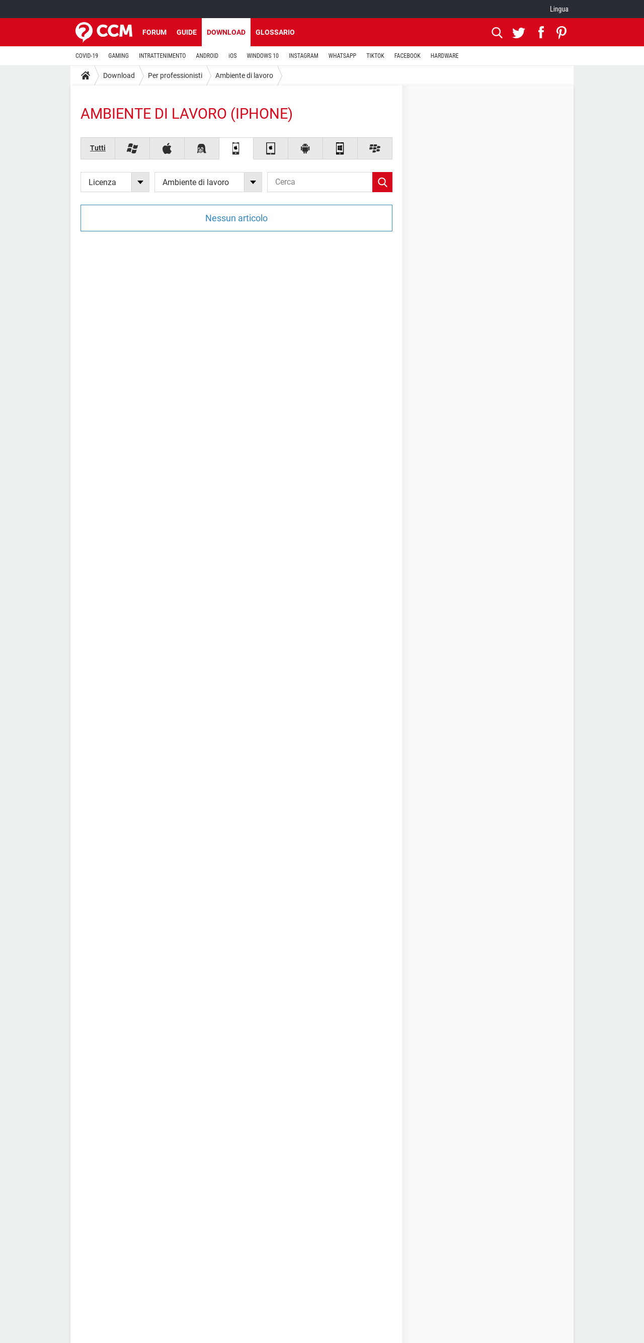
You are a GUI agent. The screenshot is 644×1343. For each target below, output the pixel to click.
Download (226, 32)
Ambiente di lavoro (244, 75)
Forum (154, 32)
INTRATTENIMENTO (162, 55)
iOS (232, 55)
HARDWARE (445, 55)
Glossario (275, 32)
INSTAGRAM (303, 55)
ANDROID (207, 55)
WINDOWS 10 (263, 55)
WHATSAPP (342, 55)
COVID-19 (86, 55)
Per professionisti (175, 75)
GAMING (118, 55)
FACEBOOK (407, 55)
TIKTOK (375, 55)
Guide (187, 32)
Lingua (559, 9)
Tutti (98, 148)
